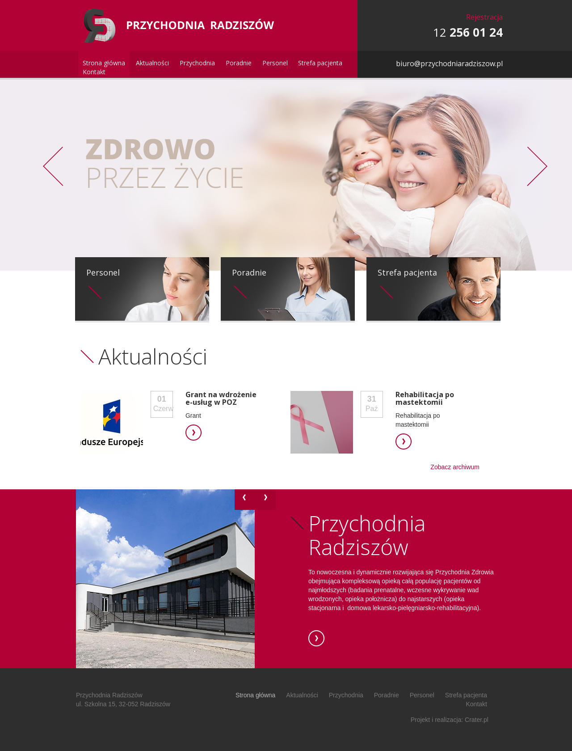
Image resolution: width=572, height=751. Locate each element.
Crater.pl (476, 719)
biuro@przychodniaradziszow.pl (449, 63)
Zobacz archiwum (454, 467)
